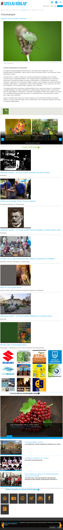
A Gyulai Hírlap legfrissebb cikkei (23, 396)
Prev (9, 434)
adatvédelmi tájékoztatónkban (11, 522)
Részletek (52, 527)
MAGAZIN (23, 10)
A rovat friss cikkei (29, 147)
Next (60, 434)
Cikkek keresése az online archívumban (21, 492)
